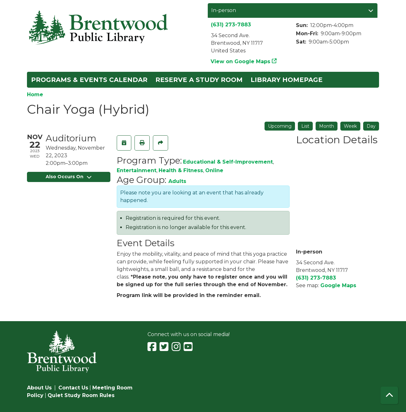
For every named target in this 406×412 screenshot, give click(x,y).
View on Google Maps (240, 61)
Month (326, 126)
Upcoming (279, 126)
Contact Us (73, 388)
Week (350, 126)
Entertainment (136, 170)
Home (35, 94)
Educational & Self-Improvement (228, 162)
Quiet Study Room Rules (81, 395)
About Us (39, 388)
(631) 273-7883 (231, 25)
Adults (177, 181)
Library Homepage (287, 80)
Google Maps (338, 285)
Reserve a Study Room (199, 80)
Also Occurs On (68, 176)
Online (214, 170)
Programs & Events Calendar (89, 80)
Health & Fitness (181, 170)
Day (371, 126)
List (305, 126)
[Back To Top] (389, 395)
